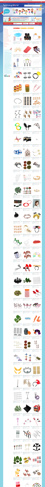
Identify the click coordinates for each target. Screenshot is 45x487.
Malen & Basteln (6, 37)
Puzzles (5, 42)
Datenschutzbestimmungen (28, 0)
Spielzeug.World (6, 26)
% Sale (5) (29, 28)
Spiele (4, 45)
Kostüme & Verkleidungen (7, 35)
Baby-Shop (5, 28)
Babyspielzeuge (6, 29)
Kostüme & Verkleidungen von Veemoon (7, 65)
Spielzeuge (5, 46)
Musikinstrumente (6, 38)
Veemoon (15, 42)
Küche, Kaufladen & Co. (7, 36)
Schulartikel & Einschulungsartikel (6, 44)
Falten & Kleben (6, 30)
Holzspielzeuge (6, 31)
